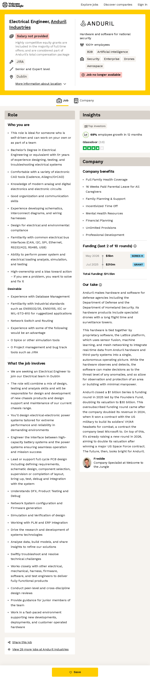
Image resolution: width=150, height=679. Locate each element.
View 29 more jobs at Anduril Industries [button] (38, 649)
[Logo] (12, 4)
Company (83, 100)
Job (62, 100)
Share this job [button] (20, 642)
